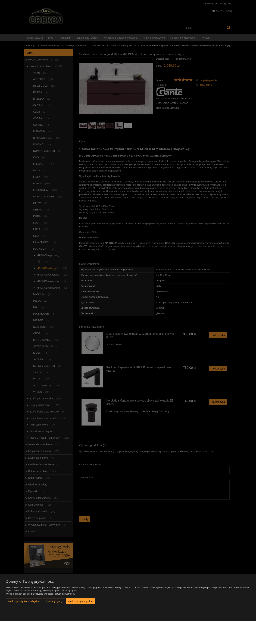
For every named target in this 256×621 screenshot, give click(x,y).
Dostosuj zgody (54, 601)
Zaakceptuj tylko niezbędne (24, 601)
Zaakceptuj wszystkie (80, 601)
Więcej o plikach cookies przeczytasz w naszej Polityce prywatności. (40, 593)
